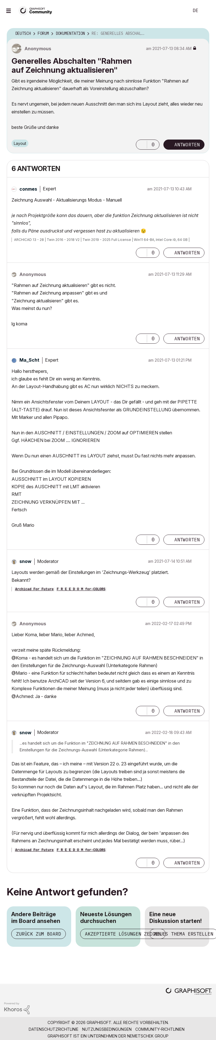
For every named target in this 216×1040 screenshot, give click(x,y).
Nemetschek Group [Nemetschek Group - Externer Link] (147, 1036)
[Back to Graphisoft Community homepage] (37, 10)
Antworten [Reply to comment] (187, 253)
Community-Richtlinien (159, 1029)
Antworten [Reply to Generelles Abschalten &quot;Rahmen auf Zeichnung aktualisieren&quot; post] (187, 144)
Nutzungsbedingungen (107, 1029)
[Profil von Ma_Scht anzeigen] (29, 360)
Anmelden (207, 10)
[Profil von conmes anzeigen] (28, 189)
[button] (141, 144)
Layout (20, 143)
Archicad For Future (34, 589)
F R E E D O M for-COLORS (81, 589)
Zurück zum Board (38, 934)
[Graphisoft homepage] (189, 992)
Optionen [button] (201, 33)
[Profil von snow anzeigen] (25, 561)
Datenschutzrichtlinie (53, 1029)
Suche (178, 10)
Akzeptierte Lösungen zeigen (123, 934)
